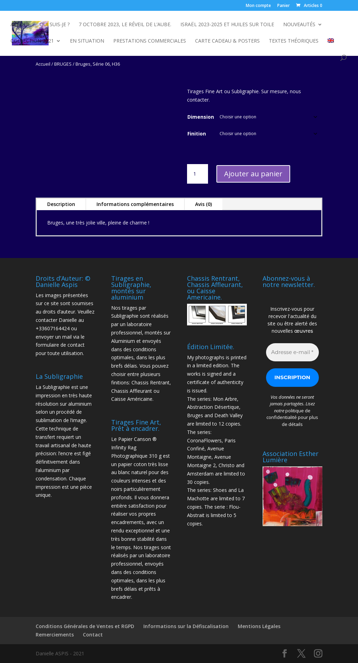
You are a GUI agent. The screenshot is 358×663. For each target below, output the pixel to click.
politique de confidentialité (288, 414)
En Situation (87, 41)
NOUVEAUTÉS (299, 25)
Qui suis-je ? (55, 25)
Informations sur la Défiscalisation (186, 626)
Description (61, 204)
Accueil (20, 25)
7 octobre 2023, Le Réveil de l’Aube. (125, 25)
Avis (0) (203, 204)
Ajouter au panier (253, 173)
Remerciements (55, 634)
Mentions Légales (259, 626)
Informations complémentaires (135, 204)
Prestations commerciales (149, 41)
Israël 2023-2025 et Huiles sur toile (227, 25)
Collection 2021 (32, 41)
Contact (93, 634)
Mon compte (258, 5)
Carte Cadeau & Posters (227, 41)
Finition (196, 133)
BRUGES (63, 64)
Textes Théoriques (293, 41)
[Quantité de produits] (197, 174)
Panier (283, 5)
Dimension (200, 116)
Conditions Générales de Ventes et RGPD (85, 626)
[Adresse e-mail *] (292, 352)
